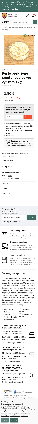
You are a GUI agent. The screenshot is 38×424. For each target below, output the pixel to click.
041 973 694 (13, 377)
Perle (10, 176)
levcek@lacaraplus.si (26, 264)
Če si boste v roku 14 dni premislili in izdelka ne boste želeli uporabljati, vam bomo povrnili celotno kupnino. (22, 236)
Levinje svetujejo (17, 255)
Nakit (4, 176)
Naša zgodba (8, 309)
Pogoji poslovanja (10, 317)
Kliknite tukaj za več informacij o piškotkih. (14, 416)
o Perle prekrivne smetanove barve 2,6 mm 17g (19, 143)
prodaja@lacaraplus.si (15, 361)
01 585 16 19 (13, 337)
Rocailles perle (13, 178)
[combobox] (22, 22)
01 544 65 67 (13, 356)
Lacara (7, 69)
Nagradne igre (9, 320)
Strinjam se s (7, 221)
